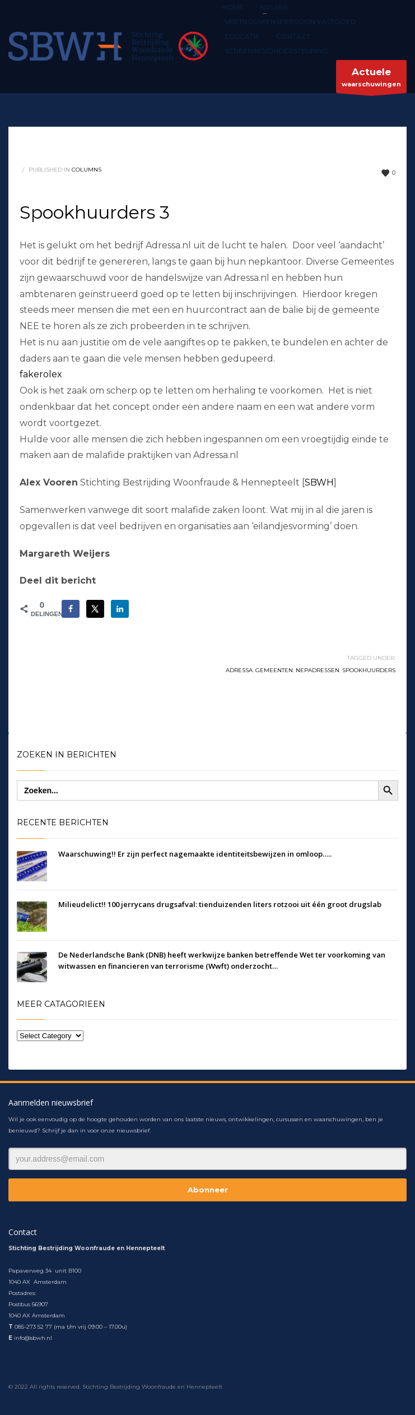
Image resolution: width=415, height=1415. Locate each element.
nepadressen (317, 670)
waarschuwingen (371, 79)
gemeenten (274, 670)
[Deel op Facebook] (71, 609)
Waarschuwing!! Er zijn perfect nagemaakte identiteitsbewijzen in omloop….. (195, 854)
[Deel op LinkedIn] (120, 609)
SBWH (319, 482)
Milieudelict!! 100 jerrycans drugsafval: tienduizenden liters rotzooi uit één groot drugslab (219, 904)
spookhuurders (368, 670)
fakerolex (41, 374)
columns (86, 169)
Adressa (239, 670)
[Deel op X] (95, 609)
